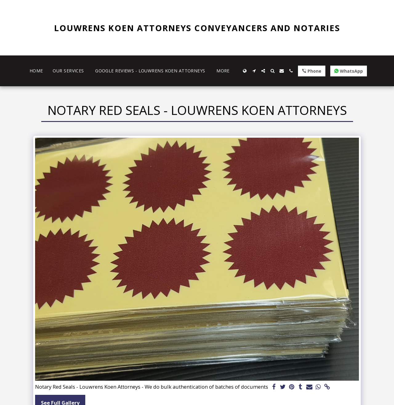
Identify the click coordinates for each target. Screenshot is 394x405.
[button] (254, 71)
